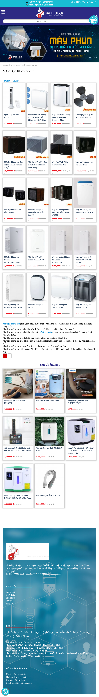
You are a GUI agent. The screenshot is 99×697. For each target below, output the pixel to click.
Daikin (7, 81)
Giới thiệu (10, 595)
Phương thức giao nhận (16, 677)
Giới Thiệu (76, 2)
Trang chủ (10, 592)
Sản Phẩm (10, 598)
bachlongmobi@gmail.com (41, 5)
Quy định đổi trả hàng (15, 680)
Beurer (16, 81)
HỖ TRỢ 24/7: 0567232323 (41, 2)
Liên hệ (92, 2)
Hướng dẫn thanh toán (16, 674)
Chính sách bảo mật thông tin (19, 683)
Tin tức (85, 2)
